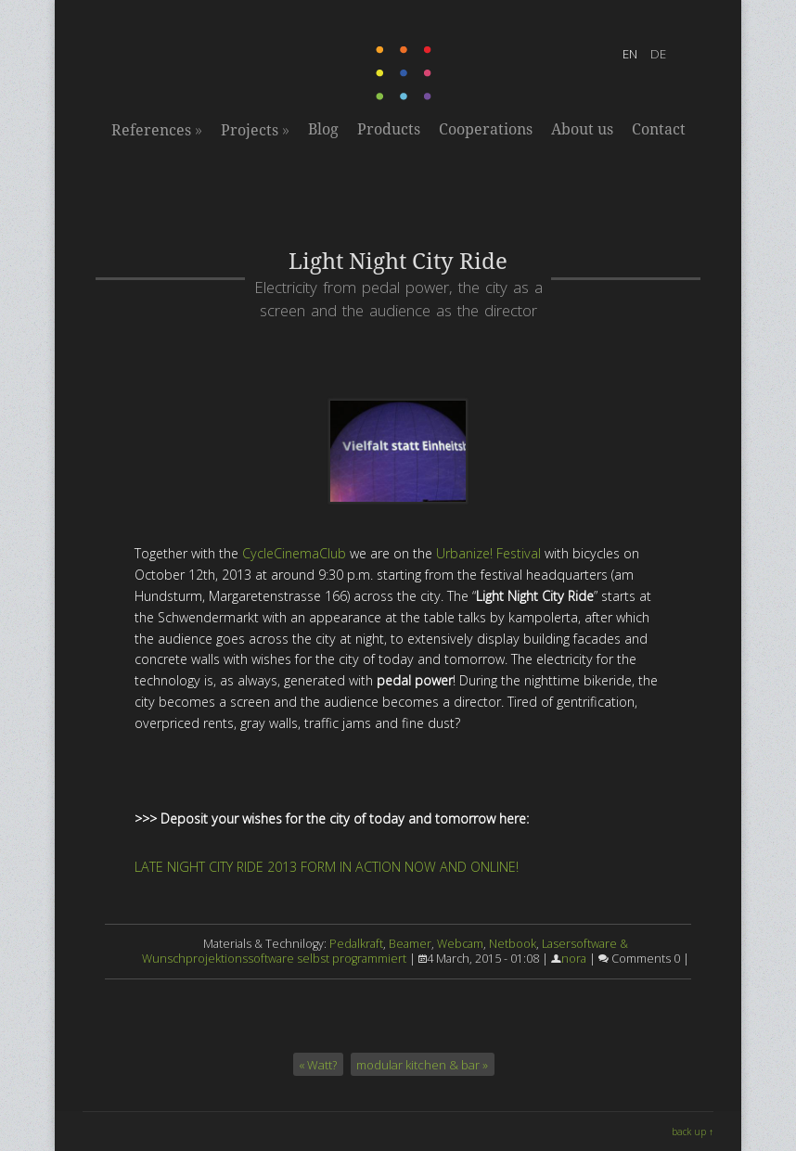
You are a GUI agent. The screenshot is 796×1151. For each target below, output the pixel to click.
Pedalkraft (356, 944)
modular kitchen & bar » (422, 1064)
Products (388, 129)
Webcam (460, 944)
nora (573, 958)
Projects (255, 130)
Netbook (512, 944)
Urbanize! (464, 553)
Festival (518, 553)
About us (582, 129)
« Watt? (318, 1064)
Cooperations (486, 129)
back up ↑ (692, 1131)
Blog (323, 129)
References (156, 130)
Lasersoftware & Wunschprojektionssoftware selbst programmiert (385, 951)
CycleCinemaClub (294, 553)
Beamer (410, 944)
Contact (659, 129)
